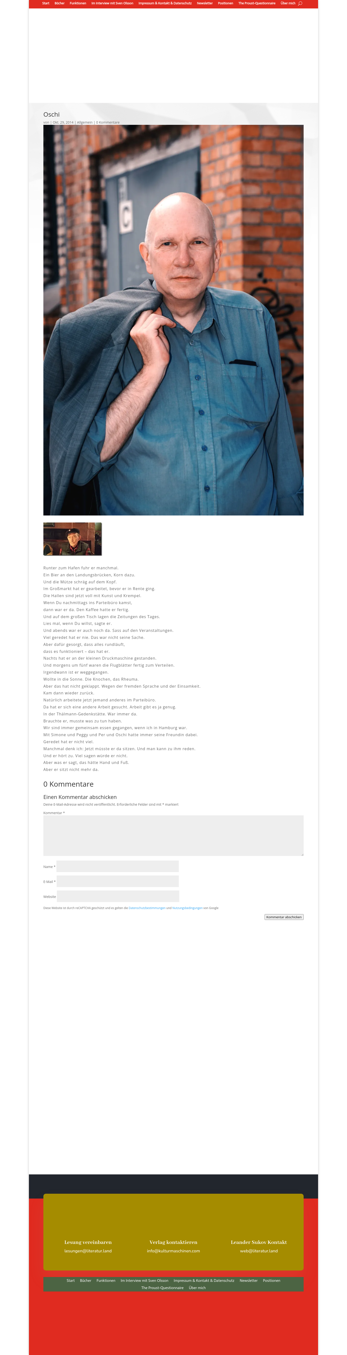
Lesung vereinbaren (88, 1242)
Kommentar (54, 813)
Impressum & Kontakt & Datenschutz (165, 3)
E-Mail (49, 881)
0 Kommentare (108, 122)
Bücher (59, 3)
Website (49, 896)
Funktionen (78, 3)
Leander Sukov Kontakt (259, 1242)
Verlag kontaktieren (174, 1242)
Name (49, 866)
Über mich (288, 3)
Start (45, 3)
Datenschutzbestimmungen (147, 908)
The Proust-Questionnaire (257, 3)
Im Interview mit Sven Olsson (112, 3)
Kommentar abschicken (284, 917)
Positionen (225, 3)
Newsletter (205, 3)
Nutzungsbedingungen (187, 908)
